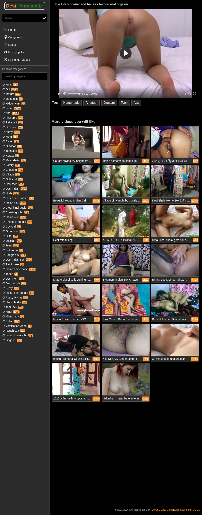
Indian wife (14, 217)
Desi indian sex (17, 259)
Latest (9, 44)
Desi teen (13, 184)
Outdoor (12, 146)
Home (9, 29)
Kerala (10, 155)
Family (11, 165)
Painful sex (13, 264)
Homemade (71, 102)
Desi (24, 5)
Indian (11, 108)
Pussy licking (15, 297)
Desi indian (14, 188)
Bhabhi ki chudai (17, 221)
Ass (136, 102)
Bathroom (12, 250)
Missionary (13, 316)
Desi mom (13, 278)
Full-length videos (16, 59)
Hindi (11, 311)
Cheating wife (15, 212)
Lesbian (12, 240)
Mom (10, 136)
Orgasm (109, 102)
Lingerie (12, 340)
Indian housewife (17, 335)
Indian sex (14, 202)
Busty (10, 288)
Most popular (13, 52)
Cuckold (11, 226)
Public (11, 321)
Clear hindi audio (17, 207)
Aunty (11, 131)
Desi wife (12, 127)
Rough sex (13, 330)
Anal (10, 113)
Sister (10, 141)
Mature (11, 94)
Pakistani (12, 122)
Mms (10, 84)
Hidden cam (13, 103)
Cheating (12, 169)
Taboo (10, 273)
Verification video (17, 325)
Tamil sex (12, 307)
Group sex (13, 231)
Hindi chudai (14, 302)
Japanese (12, 98)
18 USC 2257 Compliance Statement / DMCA (176, 509)
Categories (12, 37)
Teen (10, 245)
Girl (10, 89)
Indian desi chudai (18, 292)
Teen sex (12, 150)
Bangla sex (14, 255)
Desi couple (14, 283)
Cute (10, 236)
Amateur (91, 102)
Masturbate (14, 160)
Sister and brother (18, 198)
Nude (10, 193)
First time (12, 117)
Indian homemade (19, 269)
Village (11, 174)
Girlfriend (12, 179)
